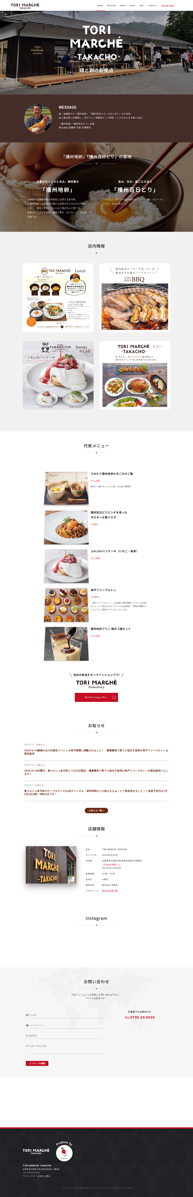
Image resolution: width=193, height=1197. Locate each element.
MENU (123, 5)
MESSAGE (111, 5)
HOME (100, 5)
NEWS (132, 5)
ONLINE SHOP (167, 5)
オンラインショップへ (95, 697)
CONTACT (152, 5)
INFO (141, 5)
